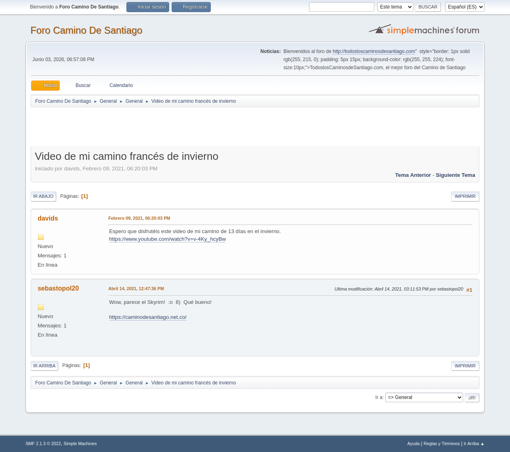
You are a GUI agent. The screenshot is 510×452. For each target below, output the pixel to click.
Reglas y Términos (442, 443)
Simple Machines (80, 443)
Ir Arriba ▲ (474, 443)
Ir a (379, 397)
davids (48, 218)
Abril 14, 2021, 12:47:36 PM (136, 288)
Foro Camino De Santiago (86, 30)
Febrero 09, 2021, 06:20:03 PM (139, 218)
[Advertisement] (173, 126)
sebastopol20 (58, 288)
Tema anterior (413, 175)
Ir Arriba (44, 365)
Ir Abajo (43, 196)
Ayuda (413, 443)
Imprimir (465, 196)
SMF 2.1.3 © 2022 (43, 443)
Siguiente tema (455, 175)
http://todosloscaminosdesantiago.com (374, 51)
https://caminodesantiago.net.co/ (148, 317)
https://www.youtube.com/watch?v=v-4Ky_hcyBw (167, 239)
